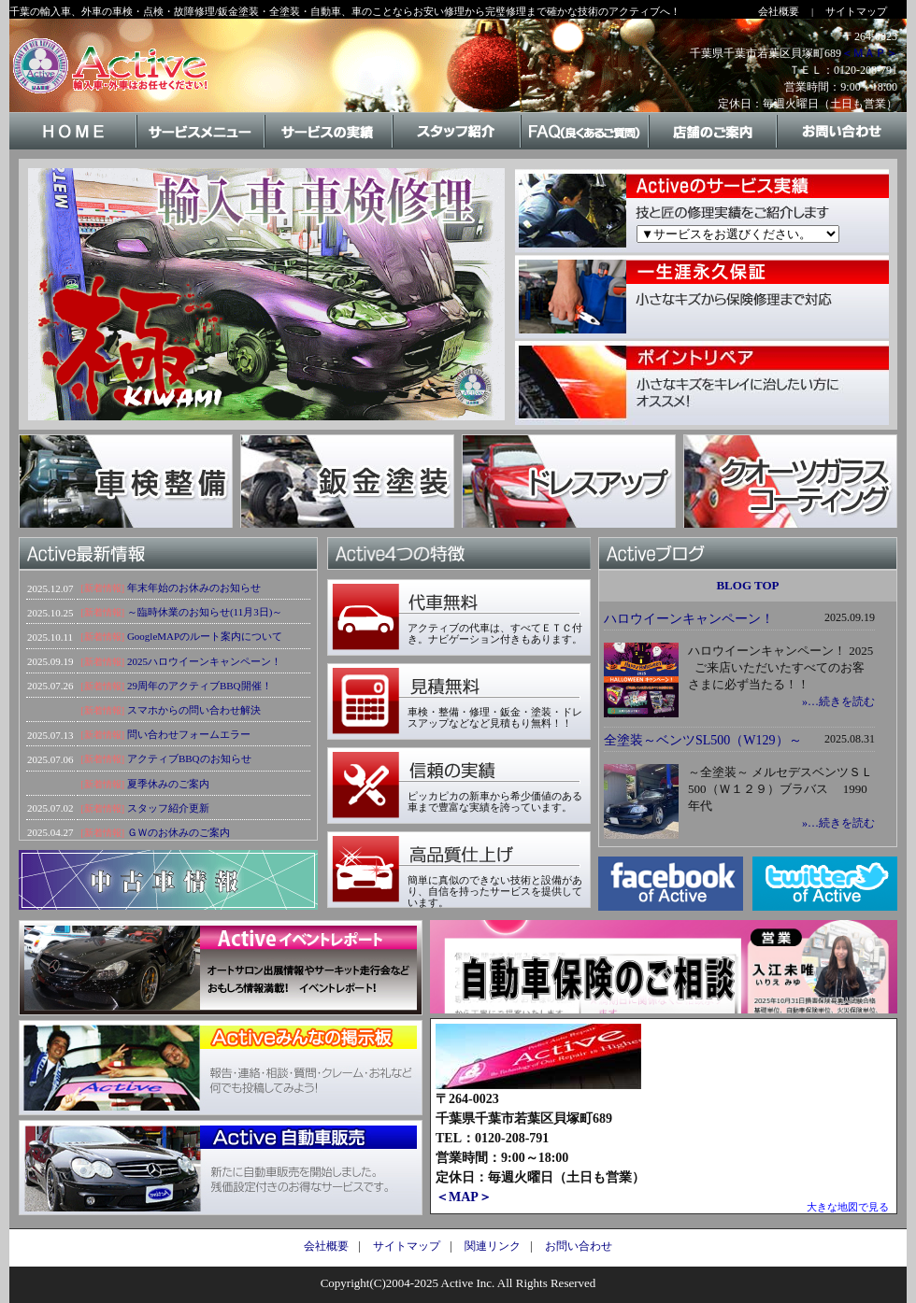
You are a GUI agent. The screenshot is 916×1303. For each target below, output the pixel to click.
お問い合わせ (842, 148)
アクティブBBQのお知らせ (189, 758)
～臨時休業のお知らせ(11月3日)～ (204, 611)
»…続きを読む (838, 701)
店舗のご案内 (714, 148)
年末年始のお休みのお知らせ (194, 587)
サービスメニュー (201, 148)
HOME (73, 148)
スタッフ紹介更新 (168, 808)
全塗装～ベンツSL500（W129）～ (703, 740)
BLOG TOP (747, 585)
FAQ (586, 148)
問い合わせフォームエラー (188, 734)
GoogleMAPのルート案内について (204, 636)
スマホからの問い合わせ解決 (194, 709)
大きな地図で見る (848, 1206)
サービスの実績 (329, 148)
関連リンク (493, 1246)
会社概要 (778, 11)
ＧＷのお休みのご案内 (178, 832)
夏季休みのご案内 (168, 783)
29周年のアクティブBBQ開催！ (199, 685)
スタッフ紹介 (458, 148)
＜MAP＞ (464, 1197)
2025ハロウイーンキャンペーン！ (204, 661)
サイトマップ (856, 11)
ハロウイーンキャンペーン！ (689, 619)
